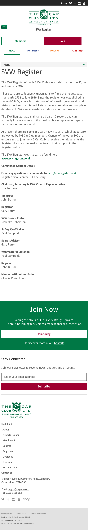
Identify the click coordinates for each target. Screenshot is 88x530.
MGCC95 (54, 47)
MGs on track (10, 467)
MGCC (12, 47)
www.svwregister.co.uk (16, 158)
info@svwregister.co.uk (62, 173)
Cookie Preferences (38, 514)
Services (7, 462)
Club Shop (77, 47)
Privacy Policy (6, 514)
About (6, 429)
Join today (44, 334)
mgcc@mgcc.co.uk (18, 489)
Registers (8, 451)
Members (20, 37)
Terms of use (21, 514)
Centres (7, 446)
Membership (9, 440)
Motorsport (33, 47)
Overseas (8, 456)
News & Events (11, 435)
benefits (59, 343)
